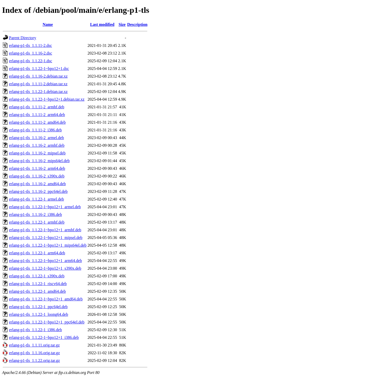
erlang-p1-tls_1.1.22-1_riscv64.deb (38, 283)
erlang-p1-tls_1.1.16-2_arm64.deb (37, 168)
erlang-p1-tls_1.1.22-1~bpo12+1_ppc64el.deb (47, 322)
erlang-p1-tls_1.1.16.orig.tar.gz (34, 353)
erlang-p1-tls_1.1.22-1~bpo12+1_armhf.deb (45, 230)
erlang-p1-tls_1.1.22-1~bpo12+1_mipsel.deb (46, 237)
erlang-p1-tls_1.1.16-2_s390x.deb (36, 176)
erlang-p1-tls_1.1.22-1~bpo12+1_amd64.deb (46, 299)
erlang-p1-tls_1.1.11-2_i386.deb (35, 130)
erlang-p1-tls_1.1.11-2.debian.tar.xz (38, 84)
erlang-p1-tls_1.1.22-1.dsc (30, 61)
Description (137, 24)
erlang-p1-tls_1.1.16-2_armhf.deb (36, 145)
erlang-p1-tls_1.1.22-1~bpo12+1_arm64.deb (45, 260)
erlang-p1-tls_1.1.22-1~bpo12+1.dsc (39, 68)
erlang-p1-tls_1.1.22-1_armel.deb (36, 199)
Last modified (102, 24)
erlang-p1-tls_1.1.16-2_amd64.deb (37, 184)
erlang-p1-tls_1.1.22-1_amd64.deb (37, 291)
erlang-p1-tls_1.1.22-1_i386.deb (35, 330)
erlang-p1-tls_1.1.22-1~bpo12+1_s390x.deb (45, 268)
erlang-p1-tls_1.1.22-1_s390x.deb (36, 276)
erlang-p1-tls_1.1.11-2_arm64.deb (37, 114)
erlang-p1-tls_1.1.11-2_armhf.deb (36, 107)
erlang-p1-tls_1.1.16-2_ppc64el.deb (38, 191)
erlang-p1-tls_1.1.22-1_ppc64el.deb (38, 307)
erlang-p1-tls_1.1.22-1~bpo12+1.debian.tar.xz (47, 99)
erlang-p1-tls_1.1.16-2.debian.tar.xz (38, 76)
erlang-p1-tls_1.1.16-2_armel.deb (36, 137)
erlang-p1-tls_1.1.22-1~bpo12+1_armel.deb (45, 207)
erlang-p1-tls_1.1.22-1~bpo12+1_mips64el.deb (48, 245)
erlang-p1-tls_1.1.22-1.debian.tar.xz (38, 91)
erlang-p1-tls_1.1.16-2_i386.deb (35, 214)
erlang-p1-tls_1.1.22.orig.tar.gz (34, 360)
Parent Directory (22, 38)
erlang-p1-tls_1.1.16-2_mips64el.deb (39, 161)
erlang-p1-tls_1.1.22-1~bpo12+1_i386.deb (44, 337)
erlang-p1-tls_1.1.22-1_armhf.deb (36, 222)
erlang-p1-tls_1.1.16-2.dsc (30, 53)
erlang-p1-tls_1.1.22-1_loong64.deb (38, 314)
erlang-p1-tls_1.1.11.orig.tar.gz (34, 345)
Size (122, 24)
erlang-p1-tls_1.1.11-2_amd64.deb (37, 122)
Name (48, 24)
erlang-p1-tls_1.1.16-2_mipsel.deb (37, 153)
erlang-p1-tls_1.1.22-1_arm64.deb (37, 253)
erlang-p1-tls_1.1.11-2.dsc (30, 45)
